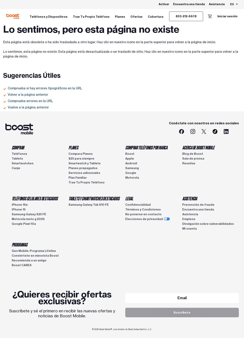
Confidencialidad (138, 205)
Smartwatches (23, 163)
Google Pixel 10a (24, 224)
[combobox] (234, 4)
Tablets (17, 158)
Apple (129, 158)
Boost (129, 154)
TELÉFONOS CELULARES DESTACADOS (35, 198)
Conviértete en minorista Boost (35, 255)
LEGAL (129, 198)
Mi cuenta (189, 228)
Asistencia (217, 4)
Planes (120, 17)
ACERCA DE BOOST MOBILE (198, 147)
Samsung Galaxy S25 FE (29, 214)
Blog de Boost (192, 154)
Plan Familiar (77, 177)
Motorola (132, 177)
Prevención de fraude (198, 205)
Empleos (188, 219)
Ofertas (136, 17)
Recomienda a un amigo (29, 260)
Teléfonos (19, 154)
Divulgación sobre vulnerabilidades (208, 224)
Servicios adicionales (84, 173)
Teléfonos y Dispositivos (48, 17)
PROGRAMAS (19, 244)
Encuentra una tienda (189, 4)
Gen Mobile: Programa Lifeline (34, 251)
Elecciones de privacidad (147, 219)
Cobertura (155, 17)
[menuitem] (48, 16)
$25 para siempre (81, 158)
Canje (16, 168)
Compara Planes (80, 154)
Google (130, 173)
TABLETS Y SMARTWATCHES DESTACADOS (93, 198)
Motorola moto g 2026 (28, 219)
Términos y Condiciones (143, 209)
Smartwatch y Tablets (84, 163)
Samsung (132, 168)
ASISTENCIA (189, 198)
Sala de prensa (193, 158)
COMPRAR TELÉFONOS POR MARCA (146, 147)
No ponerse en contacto (143, 214)
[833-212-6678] (186, 16)
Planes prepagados (82, 168)
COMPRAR (18, 147)
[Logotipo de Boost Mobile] (12, 16)
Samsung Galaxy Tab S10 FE (88, 205)
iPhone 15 (19, 209)
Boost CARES (22, 265)
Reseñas (188, 163)
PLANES (73, 147)
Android (131, 163)
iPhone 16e (20, 205)
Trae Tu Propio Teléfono (91, 17)
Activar (164, 4)
